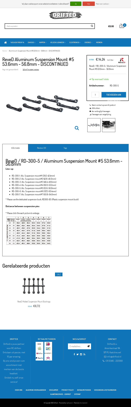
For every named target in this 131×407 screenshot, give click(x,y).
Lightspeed (69, 403)
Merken (99, 42)
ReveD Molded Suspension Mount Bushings (33, 301)
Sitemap (77, 394)
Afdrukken (96, 108)
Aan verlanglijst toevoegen (101, 111)
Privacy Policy (68, 390)
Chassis (32, 42)
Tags (65, 148)
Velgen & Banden (58, 42)
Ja (76, 4)
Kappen (43, 42)
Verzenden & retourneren (105, 390)
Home (4, 51)
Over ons (18, 390)
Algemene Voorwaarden (36, 390)
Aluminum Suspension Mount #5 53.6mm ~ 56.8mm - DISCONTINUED (34, 51)
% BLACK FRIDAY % (17, 42)
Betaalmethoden (84, 390)
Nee (88, 4)
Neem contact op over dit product (104, 105)
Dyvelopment (83, 403)
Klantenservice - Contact (60, 394)
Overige (88, 42)
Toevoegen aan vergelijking (101, 114)
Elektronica (75, 42)
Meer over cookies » (102, 4)
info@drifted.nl (114, 356)
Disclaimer (53, 390)
